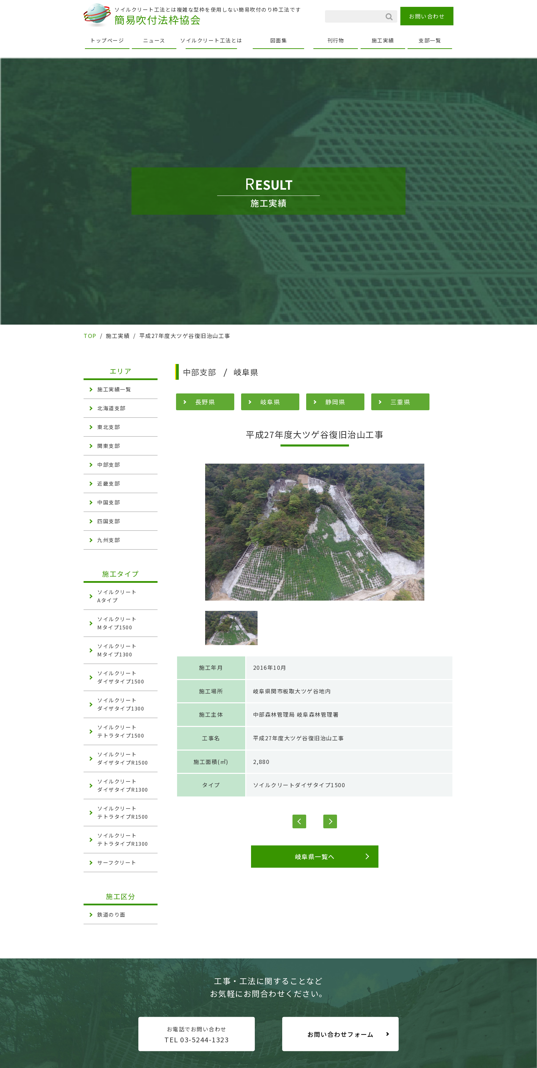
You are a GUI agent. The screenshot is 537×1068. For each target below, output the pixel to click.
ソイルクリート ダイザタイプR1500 (122, 758)
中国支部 (108, 502)
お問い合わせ (427, 16)
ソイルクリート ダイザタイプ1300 (120, 704)
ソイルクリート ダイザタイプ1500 (120, 677)
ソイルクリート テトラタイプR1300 (122, 839)
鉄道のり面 (111, 914)
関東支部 (108, 445)
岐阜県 (270, 401)
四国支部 (108, 521)
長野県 (205, 401)
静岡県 (335, 401)
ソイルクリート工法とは (211, 40)
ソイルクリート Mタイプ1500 (117, 623)
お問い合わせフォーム (340, 1034)
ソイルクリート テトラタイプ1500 (120, 731)
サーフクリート (117, 862)
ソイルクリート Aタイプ (117, 596)
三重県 (400, 401)
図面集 (278, 40)
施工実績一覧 (114, 389)
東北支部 (108, 426)
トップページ (107, 40)
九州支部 (108, 539)
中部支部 (108, 464)
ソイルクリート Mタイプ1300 (117, 650)
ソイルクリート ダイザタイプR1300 (122, 785)
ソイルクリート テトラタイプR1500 (122, 812)
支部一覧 (430, 40)
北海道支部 (111, 408)
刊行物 (336, 40)
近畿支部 (108, 483)
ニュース (154, 40)
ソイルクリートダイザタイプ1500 (299, 785)
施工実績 (383, 40)
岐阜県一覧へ (315, 856)
